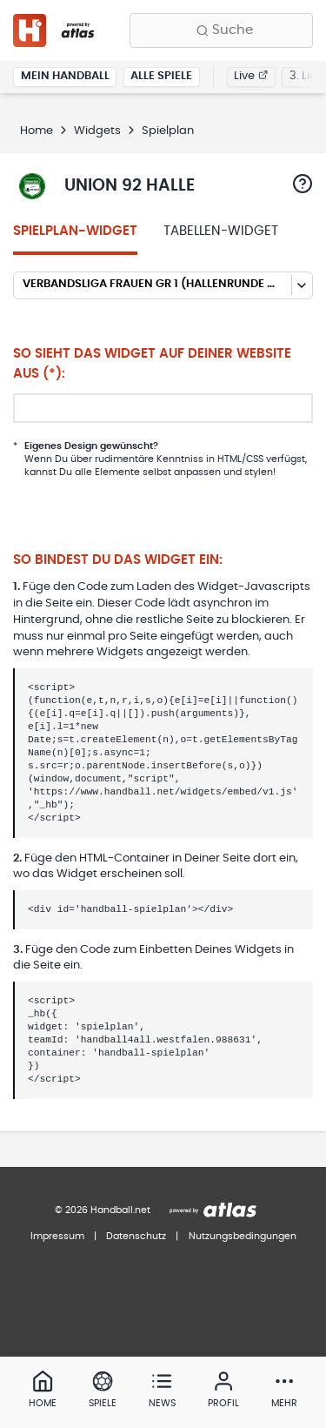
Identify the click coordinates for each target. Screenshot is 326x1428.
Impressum (57, 1236)
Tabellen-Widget (220, 231)
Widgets (97, 131)
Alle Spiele (161, 76)
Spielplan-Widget (75, 231)
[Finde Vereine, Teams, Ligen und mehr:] (221, 30)
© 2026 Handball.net (102, 1210)
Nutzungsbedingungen (242, 1236)
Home (36, 131)
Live (251, 76)
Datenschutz (136, 1236)
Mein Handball (65, 76)
